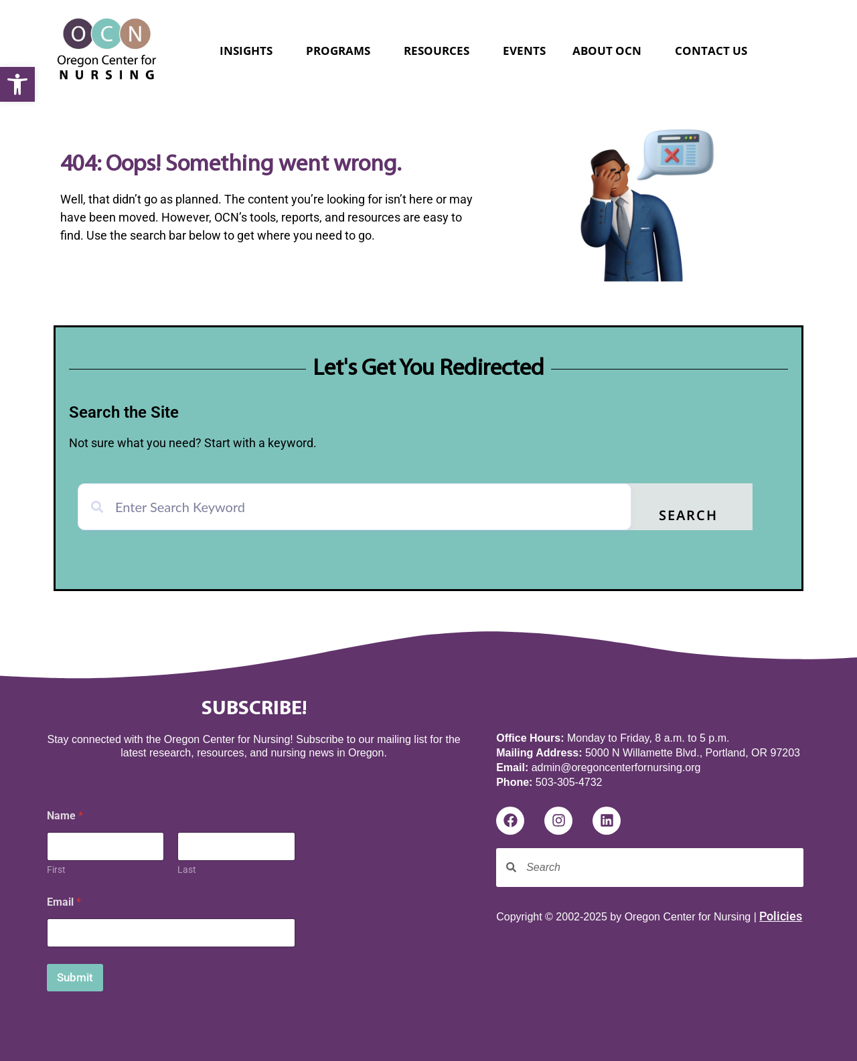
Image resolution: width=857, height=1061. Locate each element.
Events (524, 50)
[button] (17, 84)
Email (64, 902)
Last (186, 869)
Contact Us (711, 50)
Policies (780, 916)
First (56, 869)
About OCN (610, 50)
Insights (249, 50)
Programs (341, 50)
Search (688, 516)
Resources (440, 50)
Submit (75, 977)
